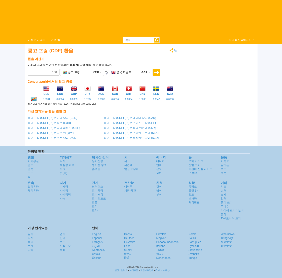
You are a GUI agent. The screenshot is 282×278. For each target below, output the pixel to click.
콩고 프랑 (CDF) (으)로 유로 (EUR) (49, 122)
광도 (30, 165)
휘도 (30, 177)
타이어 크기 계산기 (233, 210)
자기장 (64, 190)
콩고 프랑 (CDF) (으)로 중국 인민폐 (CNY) (130, 127)
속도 (223, 169)
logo (141, 18)
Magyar (161, 238)
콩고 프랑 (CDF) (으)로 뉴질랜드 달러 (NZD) (131, 137)
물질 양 (193, 190)
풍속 (223, 173)
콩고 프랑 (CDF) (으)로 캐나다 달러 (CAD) (130, 118)
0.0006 (101, 99)
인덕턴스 (97, 186)
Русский (193, 246)
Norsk (192, 234)
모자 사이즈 (195, 161)
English (96, 234)
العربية (96, 246)
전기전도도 (99, 198)
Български (98, 250)
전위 (95, 206)
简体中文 (226, 242)
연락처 (124, 270)
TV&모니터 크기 (231, 218)
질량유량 (33, 186)
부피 (159, 194)
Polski (192, 238)
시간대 (128, 165)
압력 (223, 198)
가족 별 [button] (55, 40)
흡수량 (96, 169)
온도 (159, 169)
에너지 (160, 161)
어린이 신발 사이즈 (200, 169)
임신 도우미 (131, 169)
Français (97, 242)
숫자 (223, 194)
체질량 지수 (67, 165)
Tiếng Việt (227, 238)
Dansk (128, 234)
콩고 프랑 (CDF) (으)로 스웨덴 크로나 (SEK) (131, 132)
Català (96, 254)
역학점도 (194, 202)
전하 (95, 210)
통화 (223, 214)
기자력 (64, 186)
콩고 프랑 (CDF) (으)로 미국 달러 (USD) (52, 118)
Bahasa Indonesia (167, 242)
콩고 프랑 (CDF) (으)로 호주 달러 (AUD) (52, 137)
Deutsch (129, 238)
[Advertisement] (219, 76)
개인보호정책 (146, 270)
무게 (62, 161)
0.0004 (46, 99)
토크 (62, 169)
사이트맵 (134, 270)
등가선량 (97, 161)
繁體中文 (226, 246)
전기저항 (97, 194)
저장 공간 (130, 190)
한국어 (160, 254)
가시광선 (33, 161)
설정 (117, 270)
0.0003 (74, 99)
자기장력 (65, 194)
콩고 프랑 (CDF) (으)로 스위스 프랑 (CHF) (130, 122)
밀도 (191, 194)
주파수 (225, 206)
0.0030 (142, 99)
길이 (159, 186)
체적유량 (33, 190)
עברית (128, 254)
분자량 (192, 198)
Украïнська (228, 234)
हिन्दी (126, 258)
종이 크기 (227, 202)
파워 (159, 173)
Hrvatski (161, 234)
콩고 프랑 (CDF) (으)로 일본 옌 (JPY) (51, 132)
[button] (82, 72)
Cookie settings (162, 270)
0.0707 (87, 99)
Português (194, 242)
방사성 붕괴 (99, 165)
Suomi (128, 250)
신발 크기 (194, 165)
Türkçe (192, 258)
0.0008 (170, 99)
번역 (223, 190)
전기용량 (97, 190)
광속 (30, 169)
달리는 (225, 165)
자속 (62, 198)
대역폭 (128, 186)
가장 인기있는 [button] (36, 40)
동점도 (192, 186)
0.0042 (156, 99)
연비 (159, 165)
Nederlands (163, 258)
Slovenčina (195, 250)
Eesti (127, 246)
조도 (30, 173)
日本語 (160, 250)
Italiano (160, 246)
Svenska (193, 254)
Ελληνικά (129, 242)
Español (97, 238)
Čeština (96, 258)
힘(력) (63, 173)
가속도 (225, 161)
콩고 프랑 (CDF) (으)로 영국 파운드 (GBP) (54, 127)
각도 (223, 186)
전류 (95, 202)
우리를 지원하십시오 (242, 40)
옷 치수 (193, 173)
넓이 (159, 190)
